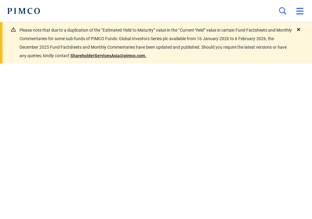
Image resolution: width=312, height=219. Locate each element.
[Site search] (283, 11)
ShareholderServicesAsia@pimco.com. (108, 55)
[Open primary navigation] (300, 11)
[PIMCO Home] (23, 11)
